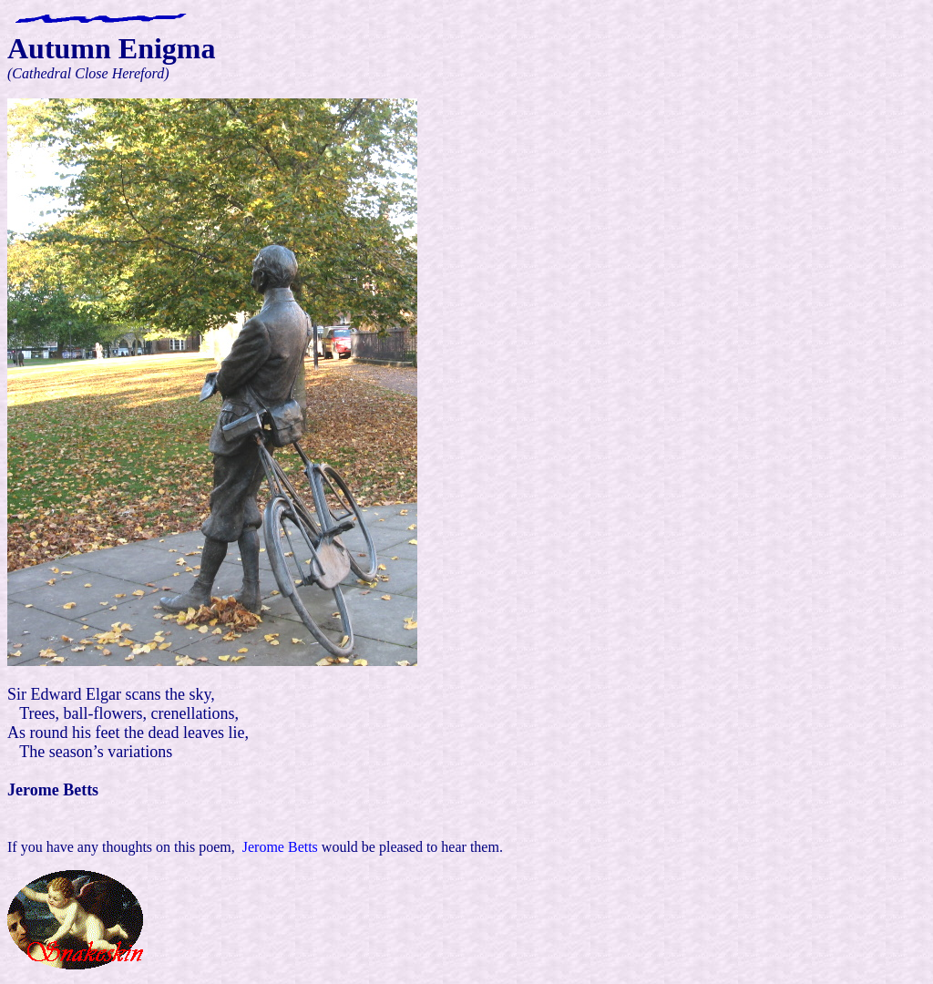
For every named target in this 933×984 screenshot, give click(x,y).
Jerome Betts (278, 847)
